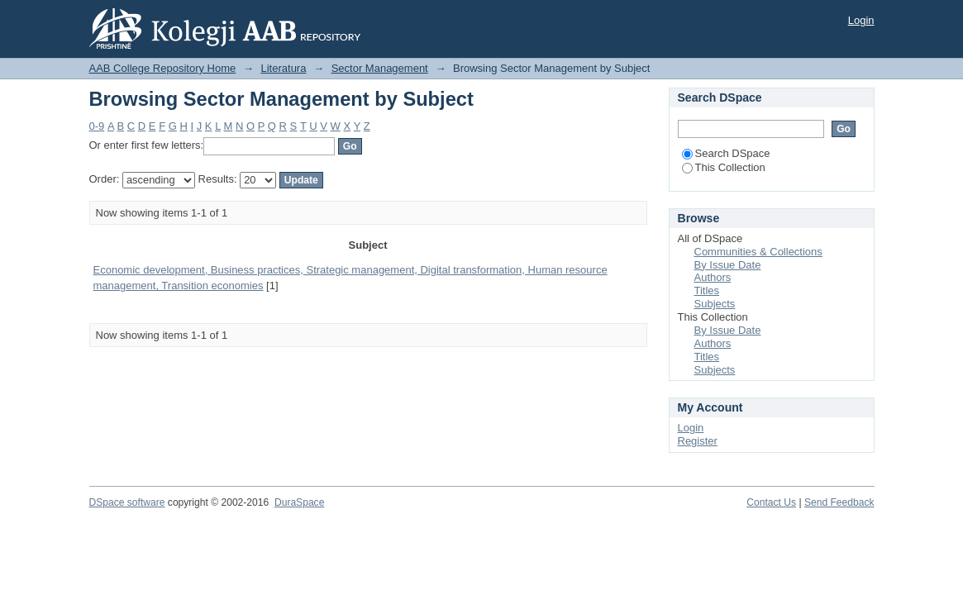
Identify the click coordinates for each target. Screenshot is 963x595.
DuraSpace (299, 502)
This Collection (723, 167)
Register (697, 441)
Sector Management (379, 68)
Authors (713, 277)
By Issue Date (727, 265)
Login (861, 20)
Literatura (284, 68)
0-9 (97, 126)
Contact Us (771, 502)
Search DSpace (726, 153)
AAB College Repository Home (162, 68)
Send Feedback (839, 502)
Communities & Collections (758, 251)
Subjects (715, 304)
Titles (707, 290)
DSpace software (127, 502)
